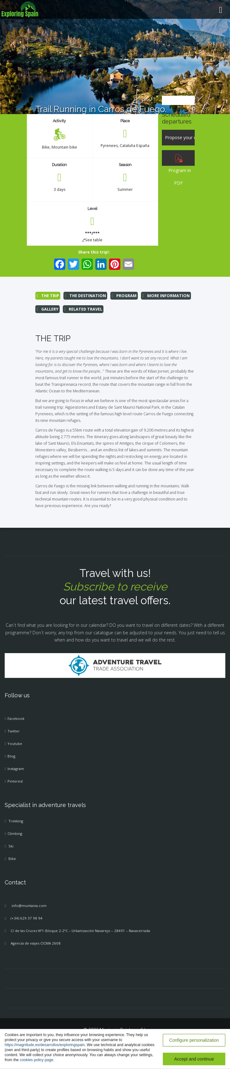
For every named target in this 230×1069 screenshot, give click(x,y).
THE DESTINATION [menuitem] (85, 295)
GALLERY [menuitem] (47, 309)
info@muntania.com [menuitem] (29, 905)
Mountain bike (64, 147)
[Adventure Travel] (115, 665)
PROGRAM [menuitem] (124, 295)
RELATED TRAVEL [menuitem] (83, 309)
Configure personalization (194, 1040)
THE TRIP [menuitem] (48, 295)
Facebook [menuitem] (16, 718)
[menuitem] (115, 9)
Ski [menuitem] (10, 846)
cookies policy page (36, 1060)
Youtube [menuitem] (15, 743)
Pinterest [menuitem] (15, 781)
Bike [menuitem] (46, 147)
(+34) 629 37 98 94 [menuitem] (26, 918)
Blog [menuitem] (11, 756)
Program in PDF (178, 170)
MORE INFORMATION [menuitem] (165, 295)
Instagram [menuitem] (16, 768)
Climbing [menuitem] (15, 833)
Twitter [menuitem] (14, 731)
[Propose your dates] (178, 137)
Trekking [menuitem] (15, 821)
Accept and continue (194, 1058)
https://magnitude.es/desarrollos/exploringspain (45, 1045)
